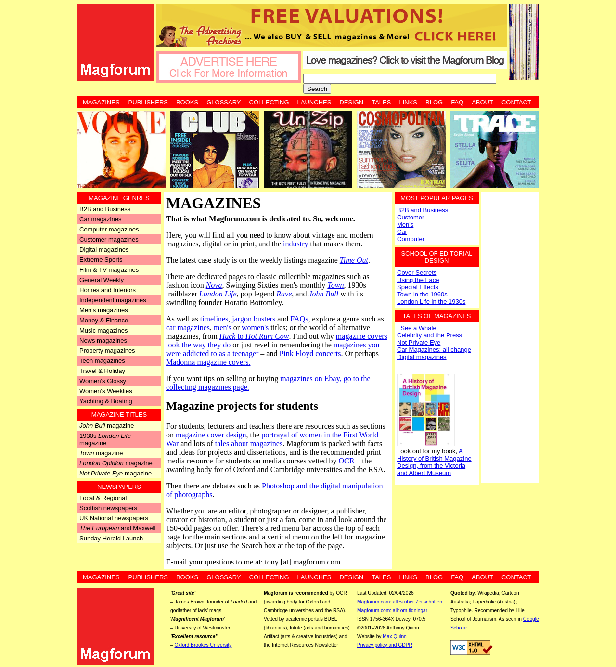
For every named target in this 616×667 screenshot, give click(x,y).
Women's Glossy (102, 381)
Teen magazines (102, 360)
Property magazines (107, 350)
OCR (347, 461)
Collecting (269, 102)
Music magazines (103, 330)
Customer (410, 217)
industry (295, 244)
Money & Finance (103, 320)
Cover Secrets (416, 272)
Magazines (101, 102)
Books (187, 102)
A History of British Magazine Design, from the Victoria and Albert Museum (434, 462)
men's (222, 327)
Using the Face (418, 279)
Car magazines (100, 219)
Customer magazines (109, 239)
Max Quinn (395, 636)
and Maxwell (117, 528)
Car (402, 231)
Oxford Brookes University (203, 645)
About (482, 102)
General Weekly (101, 279)
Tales (381, 102)
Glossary (223, 102)
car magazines (188, 327)
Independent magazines (112, 300)
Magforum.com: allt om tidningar (392, 610)
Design (351, 102)
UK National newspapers (113, 518)
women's (255, 327)
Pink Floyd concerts (310, 353)
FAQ (457, 102)
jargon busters (253, 319)
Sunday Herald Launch (111, 538)
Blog (434, 102)
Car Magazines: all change (434, 349)
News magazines (103, 340)
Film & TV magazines (109, 269)
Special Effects (417, 287)
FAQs (299, 319)
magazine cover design (211, 435)
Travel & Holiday (102, 370)
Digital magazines (104, 249)
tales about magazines (247, 443)
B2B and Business (104, 209)
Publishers (148, 102)
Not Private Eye (418, 342)
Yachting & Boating (105, 401)
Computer (410, 239)
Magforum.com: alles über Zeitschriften (399, 601)
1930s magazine (105, 439)
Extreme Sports (101, 259)
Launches (314, 102)
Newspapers (119, 486)
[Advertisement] (510, 336)
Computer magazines (109, 229)
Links (408, 102)
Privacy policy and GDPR (384, 645)
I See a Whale (416, 328)
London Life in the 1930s (431, 301)
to (254, 336)
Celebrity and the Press (429, 335)
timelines (214, 319)
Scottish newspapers (108, 508)
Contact (516, 102)
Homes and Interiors (107, 290)
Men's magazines (103, 310)
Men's (405, 224)
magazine (106, 425)
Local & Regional (103, 497)
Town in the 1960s (422, 294)
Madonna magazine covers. (208, 362)
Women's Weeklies (105, 391)
